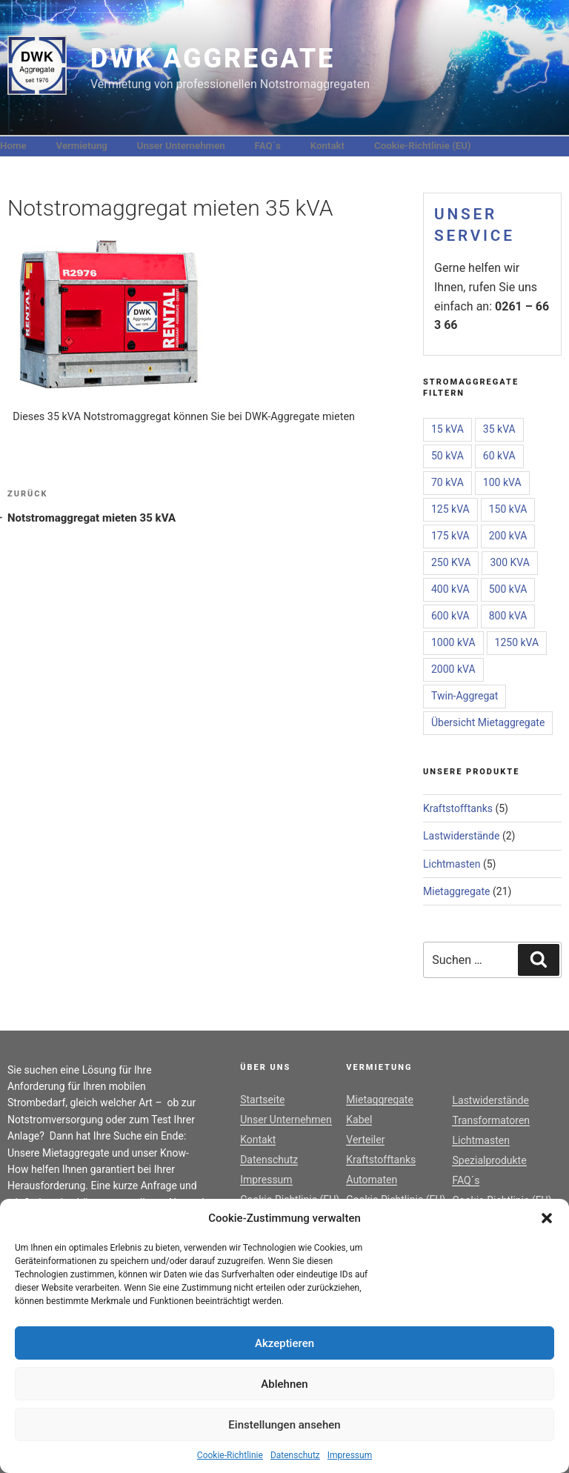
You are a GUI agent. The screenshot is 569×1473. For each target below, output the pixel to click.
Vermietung (81, 145)
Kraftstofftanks (458, 808)
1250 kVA (517, 642)
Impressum (349, 1455)
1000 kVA (453, 642)
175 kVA (450, 536)
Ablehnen (284, 1384)
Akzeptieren (284, 1343)
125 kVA (450, 509)
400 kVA (450, 589)
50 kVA (447, 456)
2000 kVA (453, 669)
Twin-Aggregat (464, 696)
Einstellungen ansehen (284, 1425)
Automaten (371, 1180)
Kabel (359, 1119)
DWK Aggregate (212, 58)
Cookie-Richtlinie (230, 1455)
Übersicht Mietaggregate (488, 722)
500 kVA (508, 589)
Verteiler (365, 1140)
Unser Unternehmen (181, 145)
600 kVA (450, 616)
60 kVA (499, 456)
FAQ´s (268, 145)
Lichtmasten (451, 864)
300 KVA (509, 562)
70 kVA (447, 482)
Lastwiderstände (461, 836)
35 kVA (499, 429)
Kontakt (327, 145)
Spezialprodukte (489, 1160)
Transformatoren (491, 1120)
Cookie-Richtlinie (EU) (422, 145)
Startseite (262, 1099)
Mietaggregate (456, 891)
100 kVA (502, 482)
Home (13, 145)
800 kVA (508, 616)
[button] (546, 1218)
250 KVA (450, 562)
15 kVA (447, 429)
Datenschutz (295, 1455)
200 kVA (508, 536)
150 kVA (508, 509)
